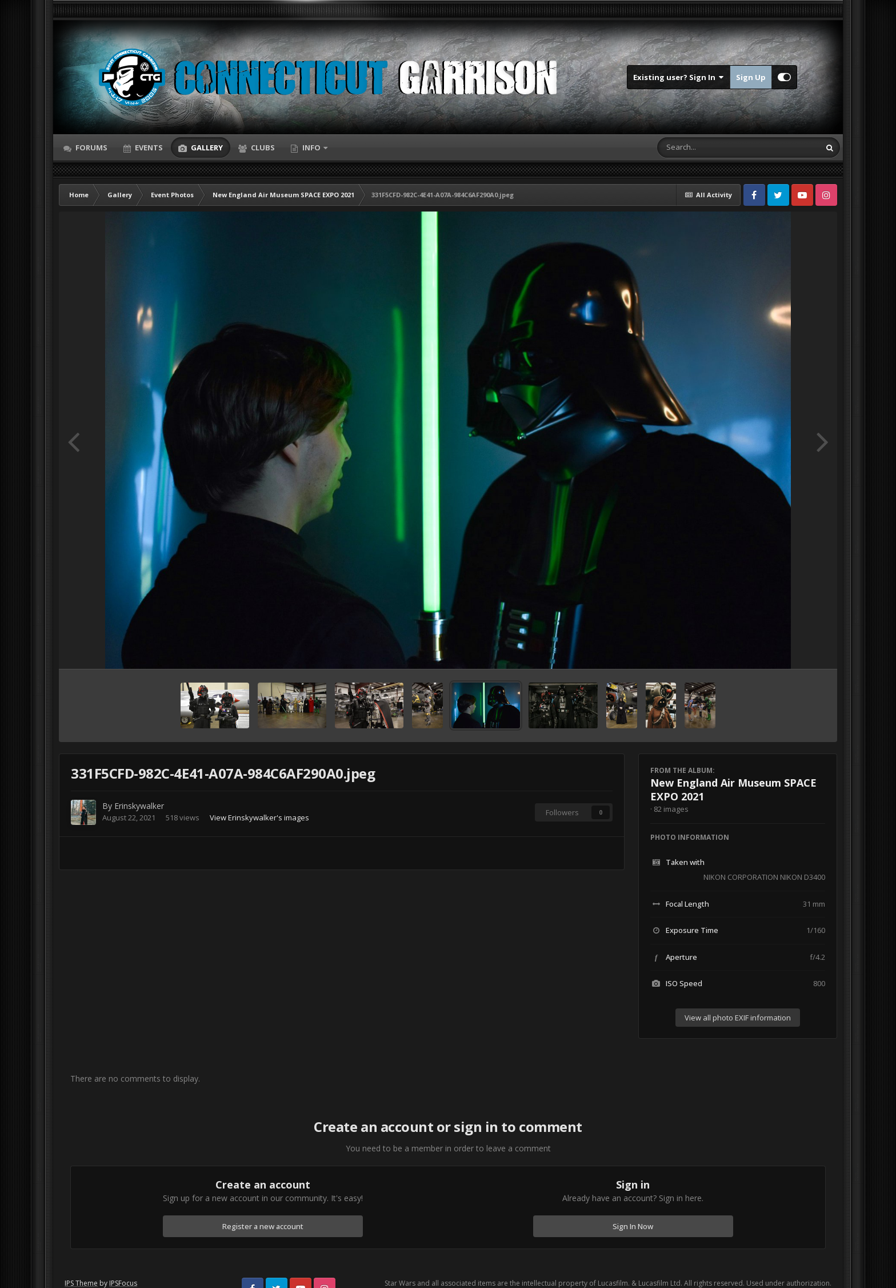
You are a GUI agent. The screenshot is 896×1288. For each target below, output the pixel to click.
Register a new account (262, 1226)
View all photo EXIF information (738, 1017)
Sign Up (751, 77)
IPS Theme (81, 1283)
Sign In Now (633, 1226)
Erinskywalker (139, 805)
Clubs (262, 147)
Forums (90, 147)
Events (148, 147)
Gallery (206, 147)
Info (311, 147)
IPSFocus (123, 1283)
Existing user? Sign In (678, 77)
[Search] (708, 147)
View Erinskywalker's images (259, 817)
